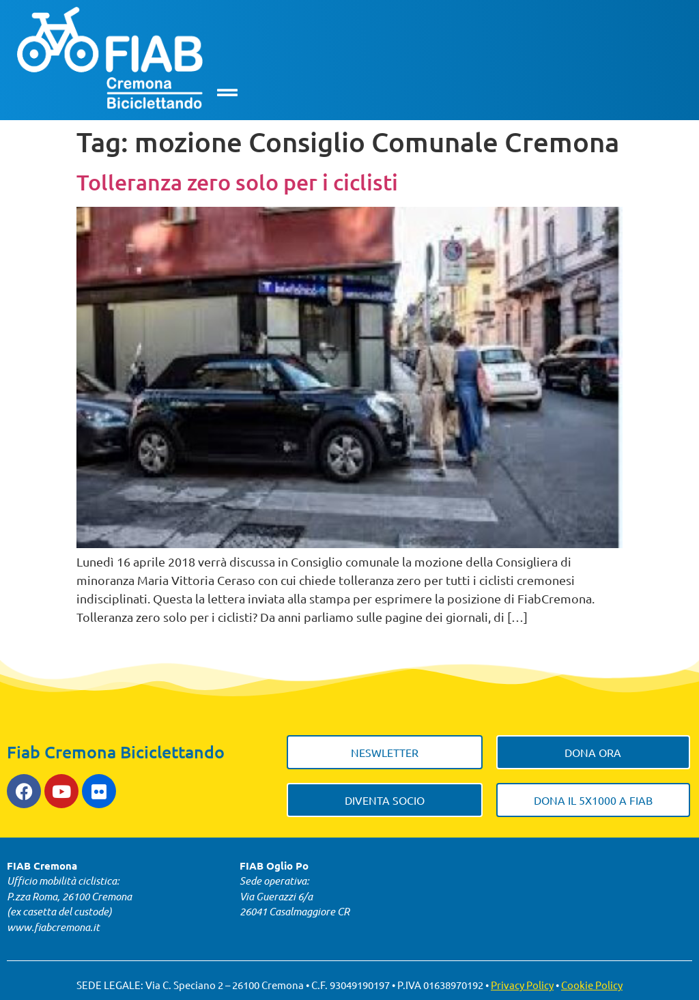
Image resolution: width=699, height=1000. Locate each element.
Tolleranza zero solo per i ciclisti (237, 182)
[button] (227, 92)
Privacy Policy (522, 984)
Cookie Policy (592, 984)
